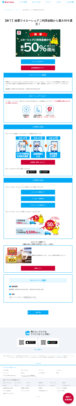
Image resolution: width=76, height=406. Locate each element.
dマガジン (5, 385)
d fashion (40, 382)
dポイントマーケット (7, 382)
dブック (28, 382)
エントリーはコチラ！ (38, 61)
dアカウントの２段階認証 (62, 388)
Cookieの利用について (43, 390)
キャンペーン (18, 9)
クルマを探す (5, 370)
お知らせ (22, 372)
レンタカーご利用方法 (38, 198)
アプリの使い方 (42, 372)
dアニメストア (41, 385)
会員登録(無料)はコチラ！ (38, 68)
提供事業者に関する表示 (8, 388)
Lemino (63, 382)
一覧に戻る (38, 312)
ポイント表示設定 (6, 390)
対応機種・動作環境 (25, 388)
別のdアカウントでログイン (8, 393)
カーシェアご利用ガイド (38, 192)
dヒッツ (16, 385)
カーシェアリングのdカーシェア (9, 367)
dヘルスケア (52, 385)
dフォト (28, 385)
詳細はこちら (38, 268)
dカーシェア (59, 355)
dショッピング (18, 382)
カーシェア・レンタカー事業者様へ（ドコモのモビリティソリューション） (29, 376)
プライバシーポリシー (25, 390)
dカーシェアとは (24, 370)
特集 (57, 372)
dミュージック (53, 382)
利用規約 (40, 388)
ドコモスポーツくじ (66, 385)
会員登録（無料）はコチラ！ (38, 162)
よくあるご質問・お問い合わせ (9, 375)
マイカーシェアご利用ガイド (38, 205)
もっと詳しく (38, 349)
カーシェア (41, 370)
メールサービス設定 (61, 390)
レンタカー (59, 370)
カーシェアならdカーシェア (9, 9)
